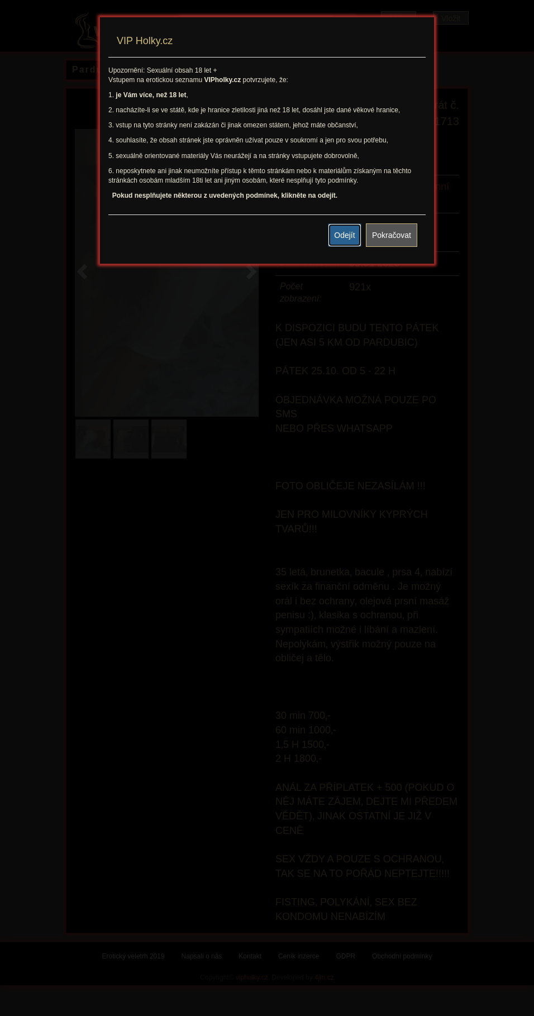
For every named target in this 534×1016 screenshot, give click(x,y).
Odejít (344, 235)
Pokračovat (391, 235)
